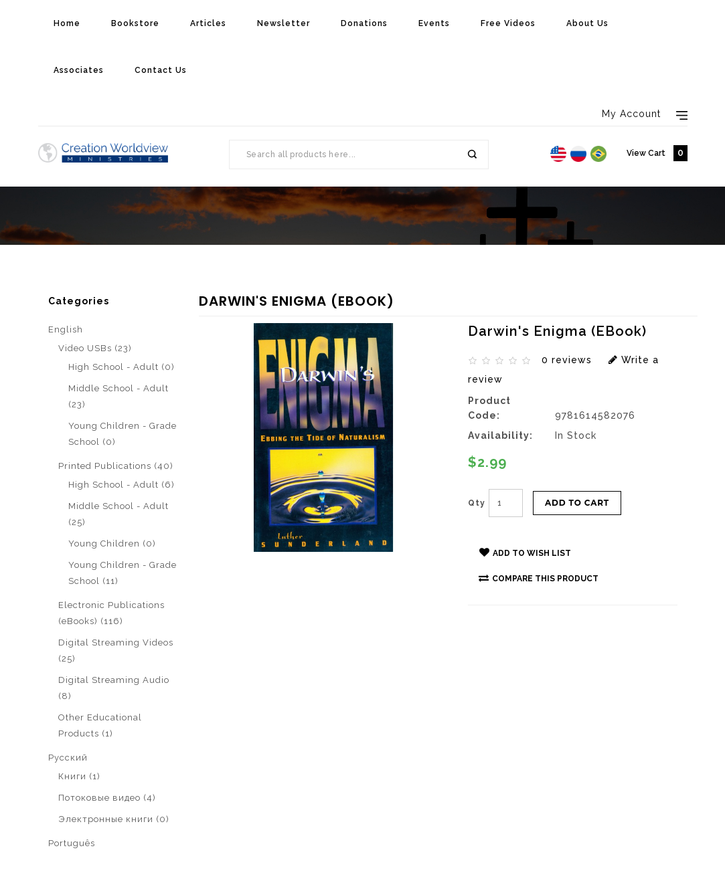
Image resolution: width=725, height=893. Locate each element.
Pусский (68, 758)
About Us (587, 23)
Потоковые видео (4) (107, 798)
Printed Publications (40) (115, 466)
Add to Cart (577, 503)
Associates (79, 70)
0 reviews (567, 360)
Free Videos (508, 23)
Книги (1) (79, 776)
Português (71, 843)
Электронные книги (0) (113, 819)
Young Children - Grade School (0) (122, 434)
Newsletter (283, 23)
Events (434, 23)
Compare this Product (538, 578)
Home (67, 23)
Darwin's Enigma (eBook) (189, 289)
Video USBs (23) (95, 348)
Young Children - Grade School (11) (122, 573)
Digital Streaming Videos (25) (115, 650)
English (65, 329)
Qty (476, 503)
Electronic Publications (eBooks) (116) (111, 613)
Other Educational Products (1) (100, 725)
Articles (208, 23)
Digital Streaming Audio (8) (113, 688)
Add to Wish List (525, 552)
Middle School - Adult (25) (118, 514)
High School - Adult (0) (121, 367)
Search (471, 154)
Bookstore (135, 23)
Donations (364, 23)
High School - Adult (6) (121, 485)
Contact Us (161, 70)
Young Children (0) (112, 543)
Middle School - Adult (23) (118, 396)
